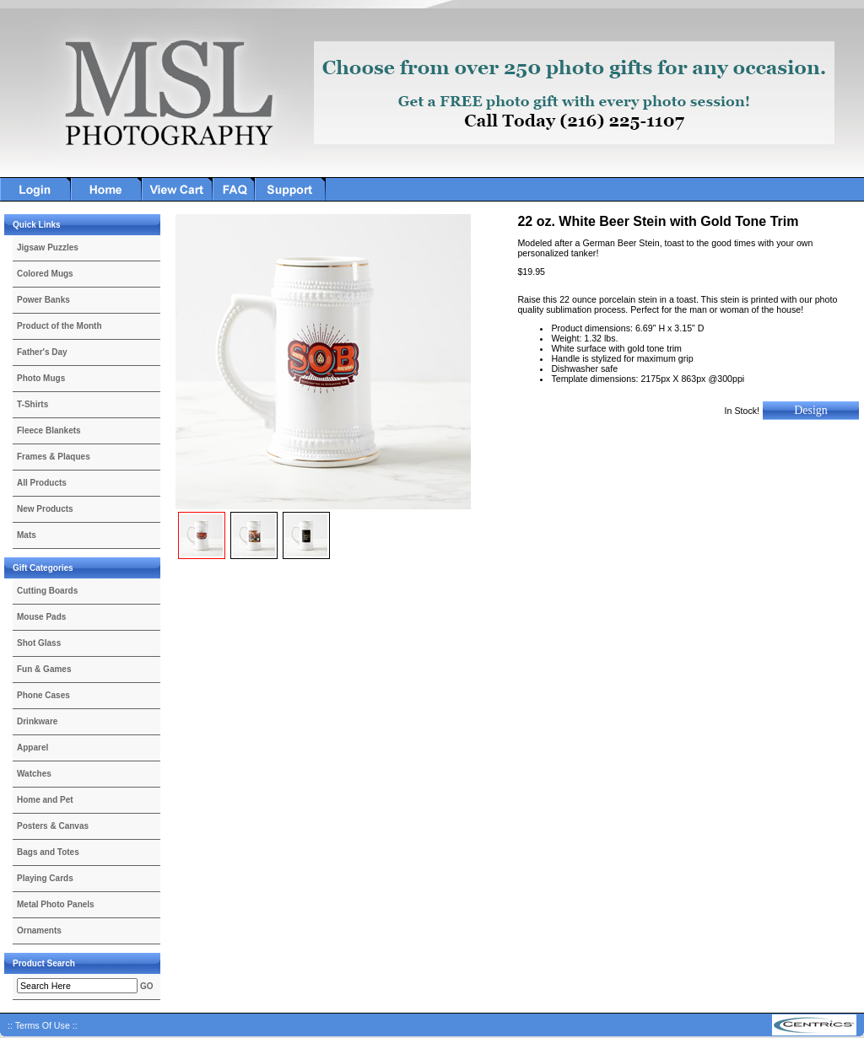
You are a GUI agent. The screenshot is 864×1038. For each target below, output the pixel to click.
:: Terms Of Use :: (43, 1025)
